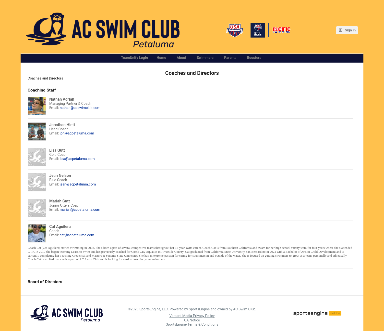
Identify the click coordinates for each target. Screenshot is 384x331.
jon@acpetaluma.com (77, 133)
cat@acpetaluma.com (77, 235)
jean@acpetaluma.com (78, 184)
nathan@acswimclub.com (80, 108)
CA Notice (192, 320)
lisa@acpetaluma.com (77, 159)
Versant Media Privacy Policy (192, 316)
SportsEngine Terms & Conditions (192, 324)
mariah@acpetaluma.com (80, 210)
